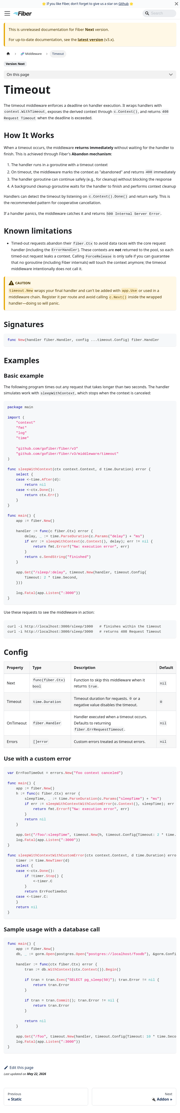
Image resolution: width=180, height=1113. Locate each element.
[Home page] (8, 53)
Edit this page (19, 1067)
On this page (18, 74)
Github (123, 3)
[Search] (159, 13)
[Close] (176, 3)
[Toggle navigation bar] (7, 13)
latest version (90, 39)
